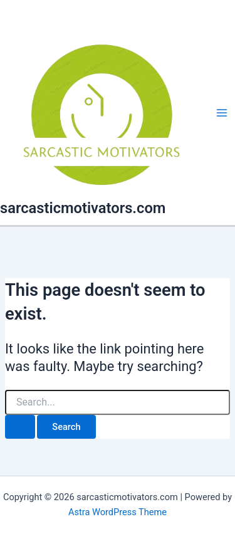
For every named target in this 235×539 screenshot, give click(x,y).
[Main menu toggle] (222, 113)
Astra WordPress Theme (117, 512)
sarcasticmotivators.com (82, 208)
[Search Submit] (20, 427)
